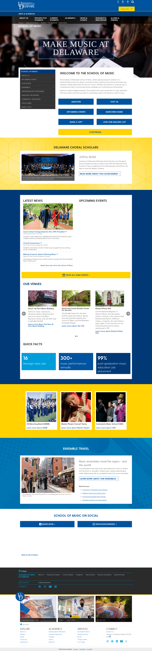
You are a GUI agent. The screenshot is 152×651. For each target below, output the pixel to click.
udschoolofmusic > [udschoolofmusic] (105, 524)
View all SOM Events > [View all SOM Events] (76, 275)
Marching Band (114, 112)
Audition (76, 101)
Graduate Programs (30, 95)
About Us (23, 18)
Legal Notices (82, 649)
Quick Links (125, 9)
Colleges (51, 637)
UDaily (22, 637)
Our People (26, 83)
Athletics (22, 634)
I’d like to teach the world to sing (94, 493)
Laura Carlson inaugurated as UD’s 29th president (44, 232)
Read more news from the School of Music (57, 265)
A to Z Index (81, 642)
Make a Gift (27, 107)
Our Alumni (26, 103)
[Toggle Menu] (53, 75)
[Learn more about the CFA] (76, 298)
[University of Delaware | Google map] (110, 637)
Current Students (54, 19)
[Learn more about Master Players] (76, 407)
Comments (75, 649)
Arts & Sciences (27, 14)
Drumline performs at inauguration (94, 500)
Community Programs (31, 99)
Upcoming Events (29, 79)
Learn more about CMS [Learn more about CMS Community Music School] (106, 428)
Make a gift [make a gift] (76, 122)
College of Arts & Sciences (32, 22)
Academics (70, 18)
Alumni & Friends (115, 19)
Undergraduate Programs (33, 91)
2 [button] (77, 336)
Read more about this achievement (99, 173)
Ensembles (26, 87)
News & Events (83, 19)
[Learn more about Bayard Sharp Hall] (109, 298)
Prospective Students (41, 19)
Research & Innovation (101, 19)
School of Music (63, 22)
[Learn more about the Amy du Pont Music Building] (42, 298)
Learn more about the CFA (73, 326)
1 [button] (75, 336)
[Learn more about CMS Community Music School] (111, 407)
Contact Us (109, 631)
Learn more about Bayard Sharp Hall (109, 332)
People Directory (83, 634)
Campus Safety (82, 639)
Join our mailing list (114, 122)
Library (51, 639)
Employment (24, 642)
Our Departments (52, 22)
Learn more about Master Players (75, 428)
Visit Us (114, 101)
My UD (80, 637)
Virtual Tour (23, 639)
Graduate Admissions (55, 634)
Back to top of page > (30, 555)
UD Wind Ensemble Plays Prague (94, 497)
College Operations (44, 582)
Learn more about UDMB (37, 428)
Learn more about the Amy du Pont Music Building (41, 325)
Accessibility (89, 649)
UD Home (21, 22)
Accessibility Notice (84, 631)
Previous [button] (24, 313)
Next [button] (128, 313)
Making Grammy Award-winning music (39, 254)
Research (52, 642)
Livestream (95, 132)
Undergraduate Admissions (57, 631)
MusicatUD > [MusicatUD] (47, 524)
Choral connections (31, 243)
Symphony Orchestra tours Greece (94, 490)
